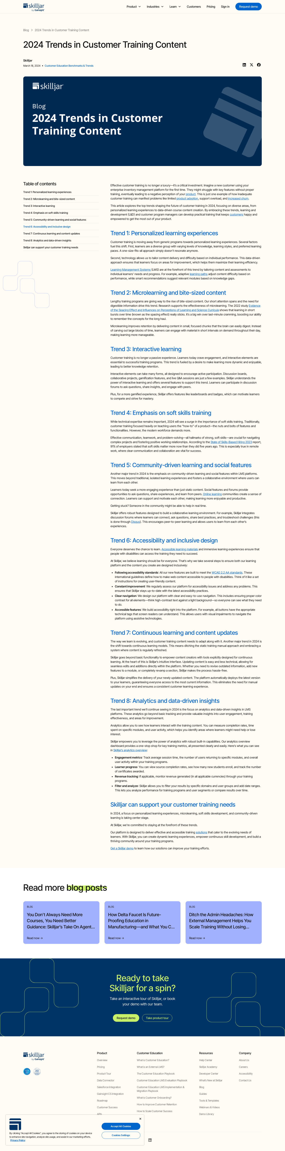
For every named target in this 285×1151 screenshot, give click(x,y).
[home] (33, 6)
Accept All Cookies (121, 1126)
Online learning (212, 494)
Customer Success (107, 1107)
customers (236, 214)
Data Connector (105, 1080)
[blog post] (62, 30)
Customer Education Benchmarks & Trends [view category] (69, 65)
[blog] (26, 30)
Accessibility (246, 1073)
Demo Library (206, 1114)
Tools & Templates (209, 1100)
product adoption (187, 198)
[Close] (140, 1119)
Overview (102, 1060)
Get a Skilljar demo (122, 848)
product (191, 194)
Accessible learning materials (180, 549)
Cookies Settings (121, 1135)
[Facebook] (259, 65)
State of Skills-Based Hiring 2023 (231, 442)
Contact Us (245, 1080)
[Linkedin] (244, 65)
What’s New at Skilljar (210, 1080)
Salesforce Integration (109, 1087)
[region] (75, 1130)
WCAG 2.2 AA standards (227, 572)
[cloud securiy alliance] (37, 1071)
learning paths (199, 274)
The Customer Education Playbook (156, 1073)
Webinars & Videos (209, 1107)
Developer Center (208, 1073)
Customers (194, 6)
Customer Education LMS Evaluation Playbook (162, 1080)
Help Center (205, 1060)
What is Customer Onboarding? (154, 1097)
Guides (203, 1093)
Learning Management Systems (131, 269)
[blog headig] (61, 192)
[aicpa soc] (27, 1071)
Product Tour (104, 1073)
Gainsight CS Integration (110, 1093)
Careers (243, 1066)
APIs (99, 1114)
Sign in (225, 6)
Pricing (211, 6)
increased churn (238, 198)
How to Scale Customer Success (154, 1111)
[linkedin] (150, 1140)
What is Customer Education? (153, 1060)
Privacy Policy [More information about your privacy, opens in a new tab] (17, 1140)
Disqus (135, 522)
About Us (244, 1060)
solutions (201, 832)
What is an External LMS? (150, 1066)
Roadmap (102, 1100)
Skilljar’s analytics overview (130, 750)
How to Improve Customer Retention (157, 1104)
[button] (134, 6)
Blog (201, 1087)
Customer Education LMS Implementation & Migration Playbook (160, 1088)
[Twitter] (251, 65)
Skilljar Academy (208, 1066)
